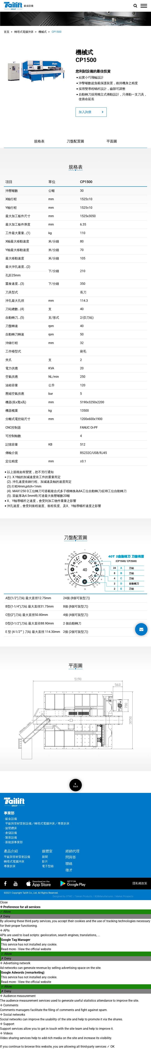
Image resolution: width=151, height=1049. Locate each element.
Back (75, 785)
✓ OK (110, 1046)
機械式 (42, 31)
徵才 (68, 870)
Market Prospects (124, 896)
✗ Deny (5, 916)
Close (4, 902)
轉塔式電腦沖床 (23, 31)
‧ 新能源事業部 (13, 842)
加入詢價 (91, 112)
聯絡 (68, 863)
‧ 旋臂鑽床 (10, 828)
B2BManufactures (104, 896)
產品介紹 (11, 851)
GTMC (69, 896)
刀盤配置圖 (75, 141)
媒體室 (47, 851)
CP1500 (56, 31)
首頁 (6, 31)
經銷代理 (72, 851)
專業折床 (10, 866)
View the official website (34, 949)
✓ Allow (5, 912)
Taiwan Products (83, 896)
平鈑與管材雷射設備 (17, 857)
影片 (45, 861)
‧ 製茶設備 (10, 837)
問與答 (70, 857)
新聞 (45, 857)
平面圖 (111, 141)
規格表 (39, 141)
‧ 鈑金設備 (10, 819)
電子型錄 (48, 866)
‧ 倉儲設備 (10, 833)
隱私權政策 (140, 883)
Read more (9, 949)
